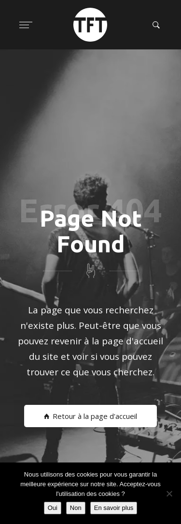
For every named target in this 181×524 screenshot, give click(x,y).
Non (76, 507)
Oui (52, 507)
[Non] (169, 493)
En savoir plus (114, 507)
